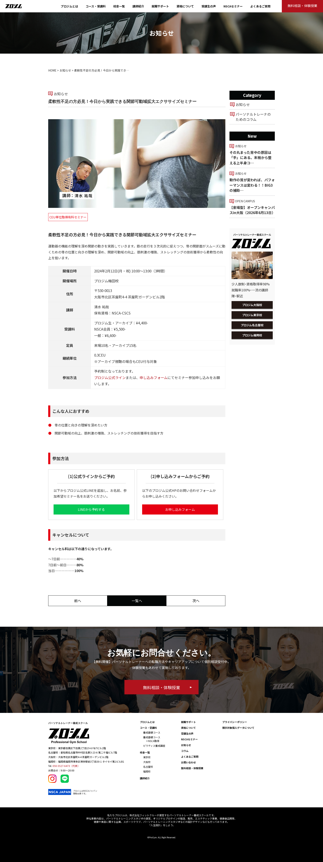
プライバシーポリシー (234, 722)
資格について (185, 6)
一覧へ (137, 600)
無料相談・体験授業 (192, 768)
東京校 (147, 757)
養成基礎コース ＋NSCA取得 (151, 739)
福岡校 (147, 771)
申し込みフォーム (153, 377)
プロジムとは (69, 6)
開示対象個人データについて (238, 727)
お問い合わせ (188, 762)
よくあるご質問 (260, 6)
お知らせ (65, 70)
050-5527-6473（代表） (66, 766)
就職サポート (160, 6)
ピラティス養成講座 (154, 745)
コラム (184, 750)
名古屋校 (148, 766)
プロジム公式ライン (110, 377)
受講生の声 (208, 6)
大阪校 (147, 762)
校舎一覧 (119, 6)
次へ (195, 600)
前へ (77, 600)
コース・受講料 (96, 6)
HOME (52, 70)
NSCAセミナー (233, 6)
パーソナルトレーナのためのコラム (253, 117)
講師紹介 (138, 6)
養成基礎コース (151, 732)
